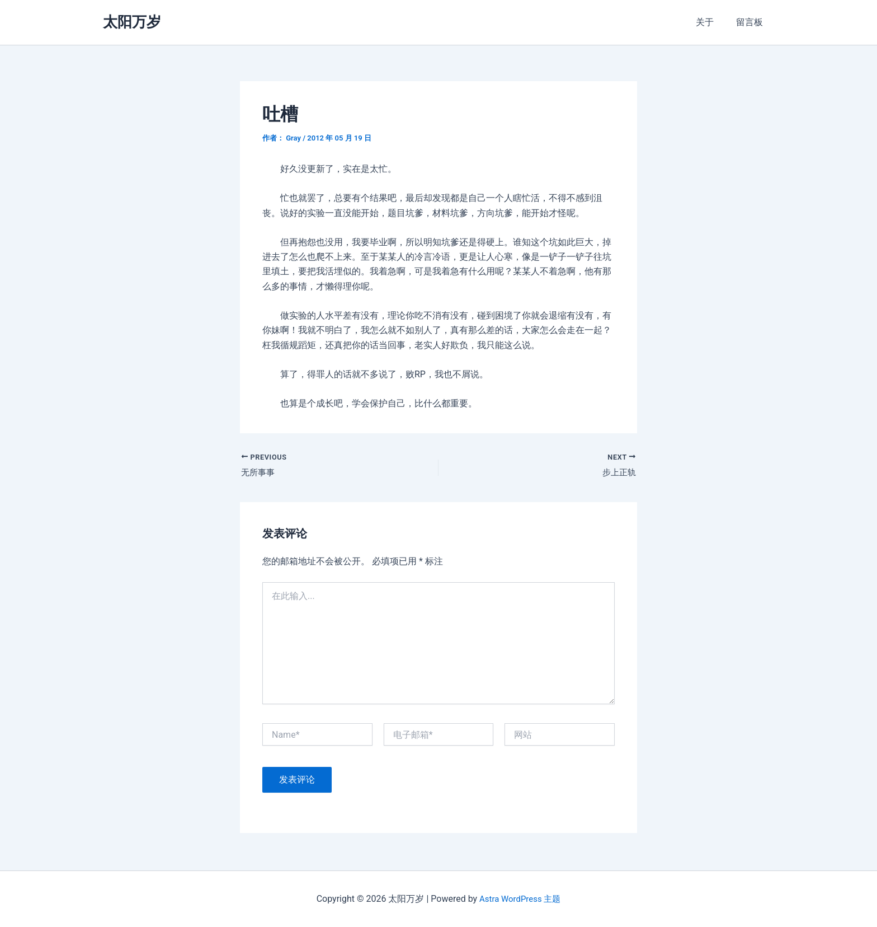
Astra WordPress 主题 (520, 898)
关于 (711, 22)
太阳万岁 (132, 21)
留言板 (751, 22)
